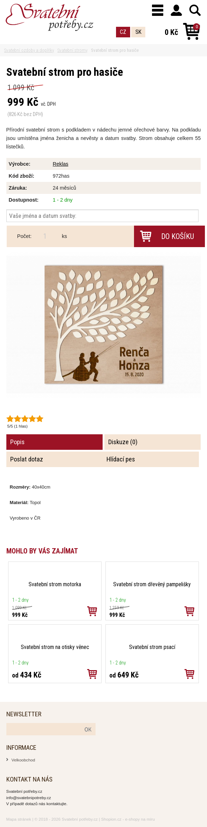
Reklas (60, 164)
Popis (17, 442)
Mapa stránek (18, 819)
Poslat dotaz (26, 459)
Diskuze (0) (123, 442)
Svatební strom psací (152, 647)
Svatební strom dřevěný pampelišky (152, 584)
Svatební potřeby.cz (80, 819)
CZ (123, 32)
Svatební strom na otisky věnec (55, 647)
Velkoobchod (23, 760)
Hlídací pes (120, 459)
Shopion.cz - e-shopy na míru (128, 819)
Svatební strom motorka (55, 584)
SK (138, 32)
